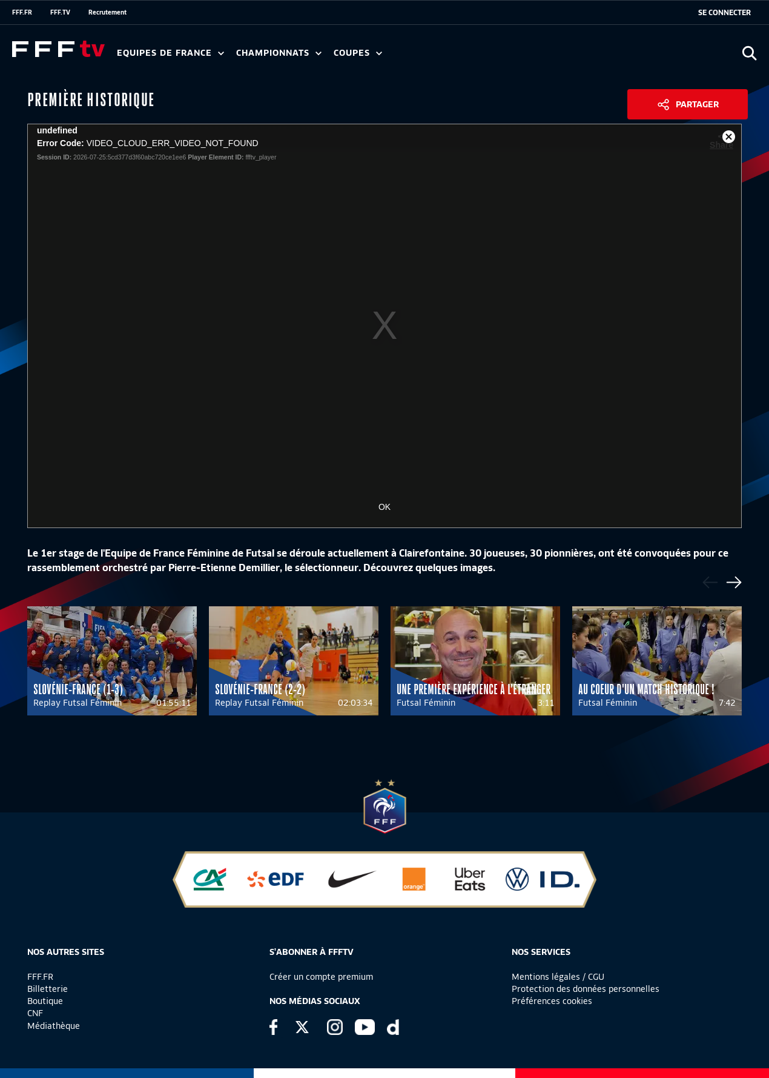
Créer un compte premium (321, 977)
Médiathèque (53, 1026)
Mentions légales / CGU (558, 977)
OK (384, 507)
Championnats (279, 53)
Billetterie (47, 989)
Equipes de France (170, 53)
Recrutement (107, 12)
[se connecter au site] (724, 12)
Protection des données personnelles (585, 989)
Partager (697, 104)
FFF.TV (60, 12)
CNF (35, 1013)
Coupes (358, 53)
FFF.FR (22, 12)
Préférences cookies (552, 1001)
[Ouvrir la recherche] (749, 53)
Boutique (45, 1001)
